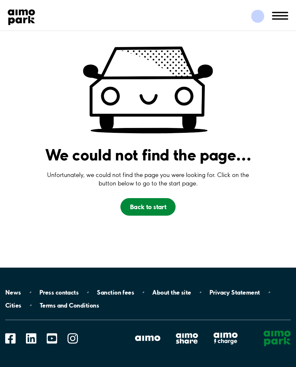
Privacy (234, 292)
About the (171, 292)
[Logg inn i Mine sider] (257, 16)
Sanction (115, 292)
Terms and (69, 305)
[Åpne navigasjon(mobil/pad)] (280, 15)
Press (59, 292)
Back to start (148, 207)
